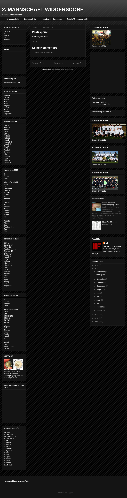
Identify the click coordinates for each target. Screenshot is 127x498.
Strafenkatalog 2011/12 (13, 83)
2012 (96, 269)
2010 (96, 318)
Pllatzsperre (101, 275)
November (101, 279)
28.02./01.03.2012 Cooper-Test (109, 223)
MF (107, 243)
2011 (96, 315)
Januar (99, 310)
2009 (96, 322)
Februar (100, 307)
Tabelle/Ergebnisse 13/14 (77, 19)
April (99, 300)
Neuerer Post (38, 63)
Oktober (100, 283)
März (99, 303)
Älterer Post (78, 63)
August (99, 290)
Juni (98, 293)
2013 (96, 265)
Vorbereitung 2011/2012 (101, 112)
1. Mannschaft (13, 19)
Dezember (101, 272)
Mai (98, 296)
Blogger (70, 493)
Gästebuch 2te (30, 19)
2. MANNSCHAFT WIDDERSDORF (42, 9)
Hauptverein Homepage (52, 19)
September (101, 286)
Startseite (58, 63)
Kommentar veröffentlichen (45, 52)
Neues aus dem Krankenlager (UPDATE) (112, 204)
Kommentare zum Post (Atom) (62, 70)
